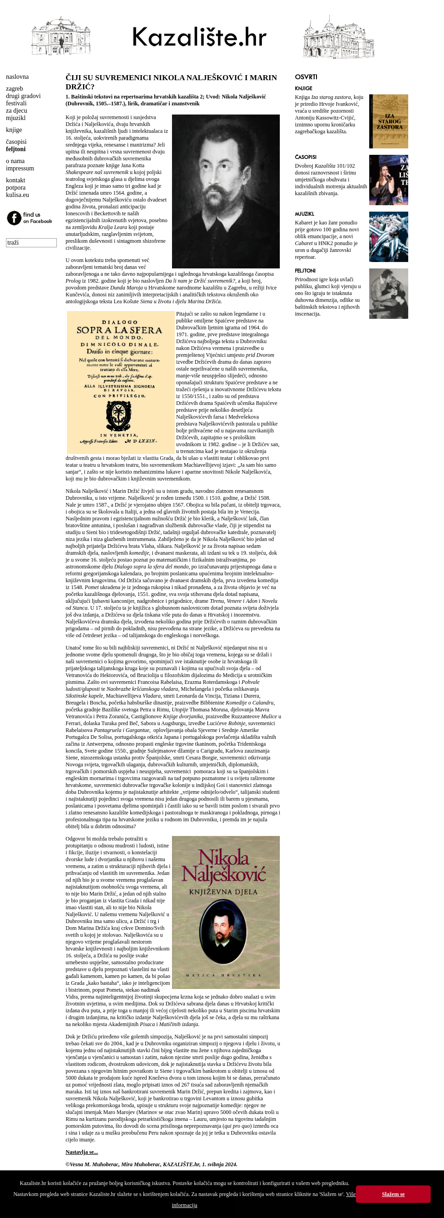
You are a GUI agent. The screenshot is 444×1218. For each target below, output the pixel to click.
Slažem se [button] (393, 1194)
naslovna (17, 76)
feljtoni (16, 149)
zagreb (14, 88)
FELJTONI (305, 271)
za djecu (16, 110)
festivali (16, 103)
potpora (16, 187)
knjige (14, 129)
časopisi (16, 141)
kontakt (15, 180)
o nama (15, 161)
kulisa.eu (17, 194)
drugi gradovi (23, 96)
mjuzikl (16, 118)
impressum (20, 168)
